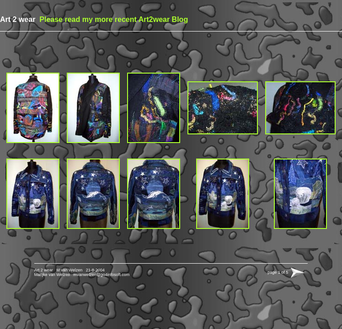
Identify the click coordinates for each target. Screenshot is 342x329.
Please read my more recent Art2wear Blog (112, 19)
